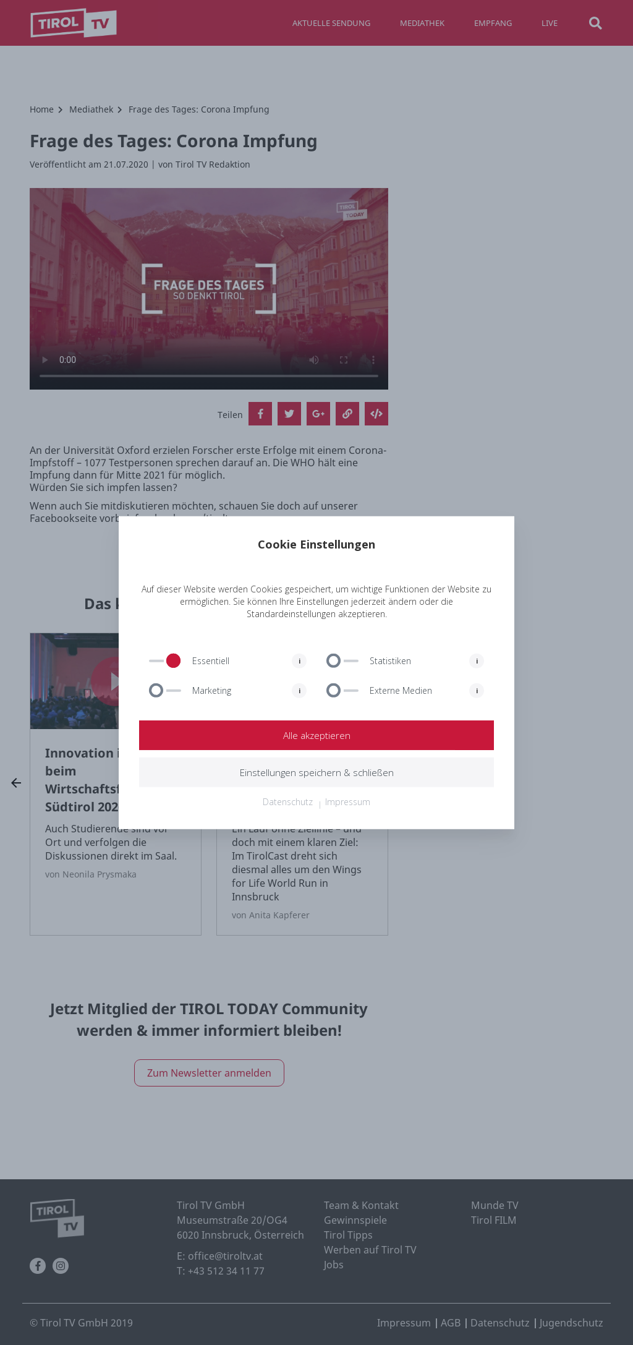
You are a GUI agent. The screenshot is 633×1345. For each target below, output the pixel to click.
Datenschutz (288, 802)
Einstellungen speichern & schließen (316, 772)
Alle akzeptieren (316, 735)
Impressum (347, 802)
